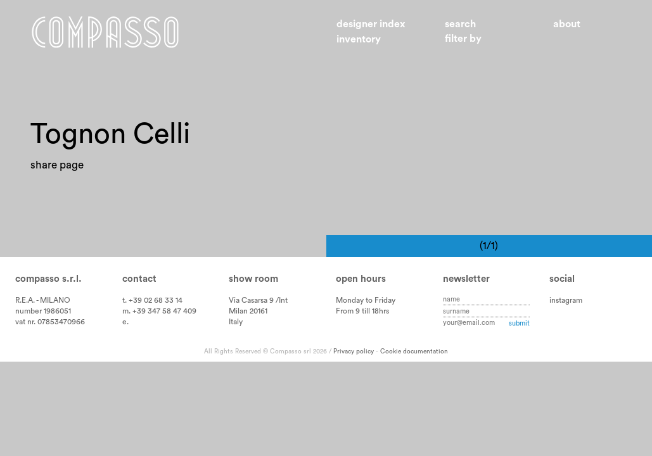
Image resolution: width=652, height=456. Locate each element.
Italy (236, 322)
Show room (253, 279)
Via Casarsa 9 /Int (258, 300)
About (566, 24)
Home (105, 32)
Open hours (361, 279)
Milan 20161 (248, 311)
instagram (565, 300)
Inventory (358, 39)
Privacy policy (353, 351)
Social (562, 279)
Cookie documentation (414, 351)
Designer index (371, 24)
